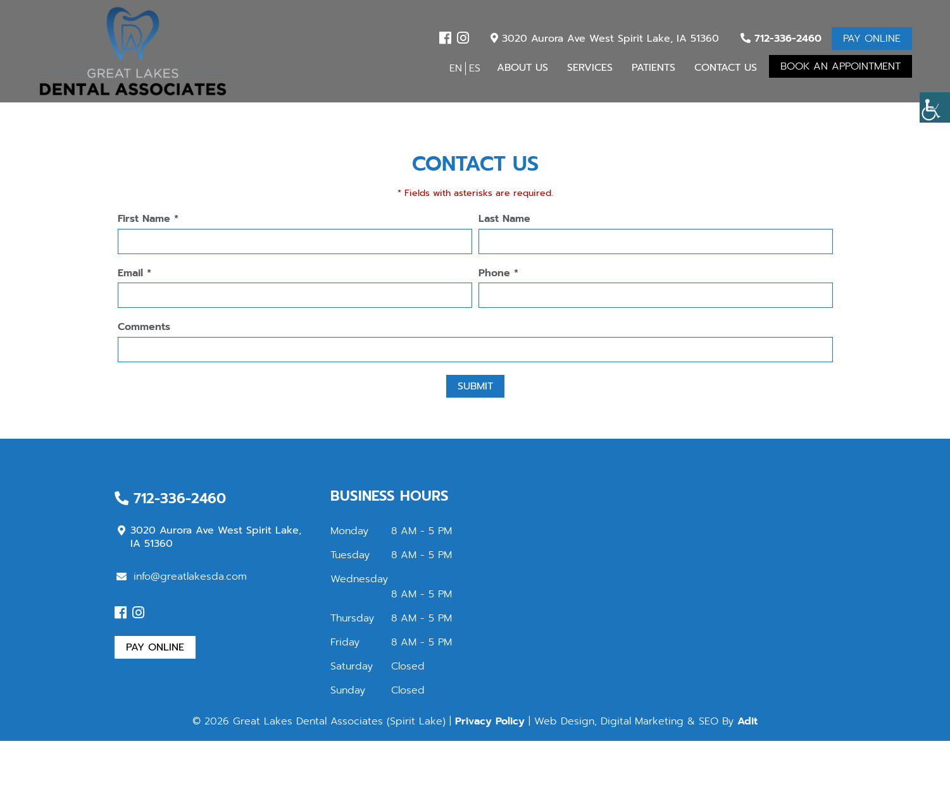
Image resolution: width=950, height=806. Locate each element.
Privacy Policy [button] (490, 721)
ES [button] (474, 68)
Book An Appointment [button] (840, 66)
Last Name (504, 219)
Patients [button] (653, 67)
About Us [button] (522, 67)
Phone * (498, 273)
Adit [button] (747, 721)
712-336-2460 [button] (781, 38)
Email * (134, 273)
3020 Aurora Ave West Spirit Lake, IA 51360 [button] (605, 38)
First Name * (148, 219)
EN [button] (455, 68)
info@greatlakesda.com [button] (181, 576)
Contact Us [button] (725, 67)
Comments (144, 327)
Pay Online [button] (872, 38)
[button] (935, 107)
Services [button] (590, 67)
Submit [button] (475, 386)
